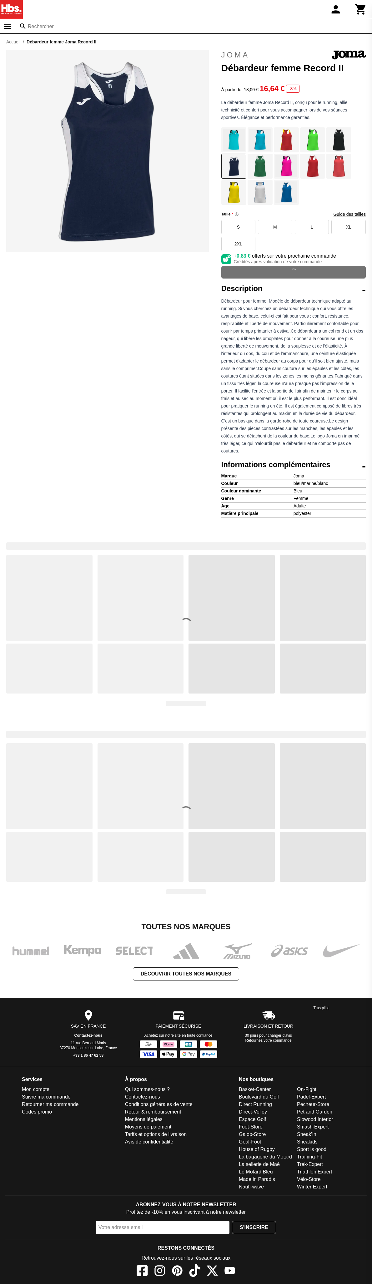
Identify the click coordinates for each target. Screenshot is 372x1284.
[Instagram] (159, 1271)
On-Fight (306, 1089)
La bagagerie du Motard (265, 1156)
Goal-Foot (250, 1141)
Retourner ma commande (50, 1104)
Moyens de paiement (148, 1126)
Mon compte (35, 1089)
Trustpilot (321, 1008)
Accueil (13, 41)
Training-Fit (309, 1156)
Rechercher (41, 26)
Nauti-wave (251, 1186)
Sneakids (307, 1141)
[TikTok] (195, 1271)
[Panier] (360, 9)
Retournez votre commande (268, 1040)
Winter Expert (312, 1186)
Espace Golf (252, 1119)
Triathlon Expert (314, 1171)
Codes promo (37, 1111)
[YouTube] (230, 1271)
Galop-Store (252, 1134)
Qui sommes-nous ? (147, 1089)
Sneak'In (306, 1134)
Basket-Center (255, 1089)
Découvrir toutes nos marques (186, 973)
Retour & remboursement (153, 1111)
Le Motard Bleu (256, 1171)
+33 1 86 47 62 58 (88, 1055)
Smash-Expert (313, 1126)
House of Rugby (257, 1149)
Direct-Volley (253, 1111)
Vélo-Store (309, 1179)
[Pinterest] (177, 1271)
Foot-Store (251, 1126)
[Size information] (236, 214)
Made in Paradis (257, 1179)
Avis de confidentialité (149, 1141)
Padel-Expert (311, 1096)
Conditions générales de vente (159, 1104)
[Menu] (7, 26)
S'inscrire (254, 1227)
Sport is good (311, 1149)
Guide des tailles (349, 214)
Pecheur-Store (313, 1104)
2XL (238, 243)
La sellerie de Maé (259, 1164)
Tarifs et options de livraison (156, 1134)
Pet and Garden (314, 1111)
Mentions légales (144, 1119)
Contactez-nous (88, 1035)
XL (348, 227)
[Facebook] (142, 1271)
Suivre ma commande (46, 1096)
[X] (212, 1271)
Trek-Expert (310, 1164)
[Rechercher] (23, 26)
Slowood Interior (315, 1119)
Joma (293, 55)
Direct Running (255, 1104)
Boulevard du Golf (259, 1096)
